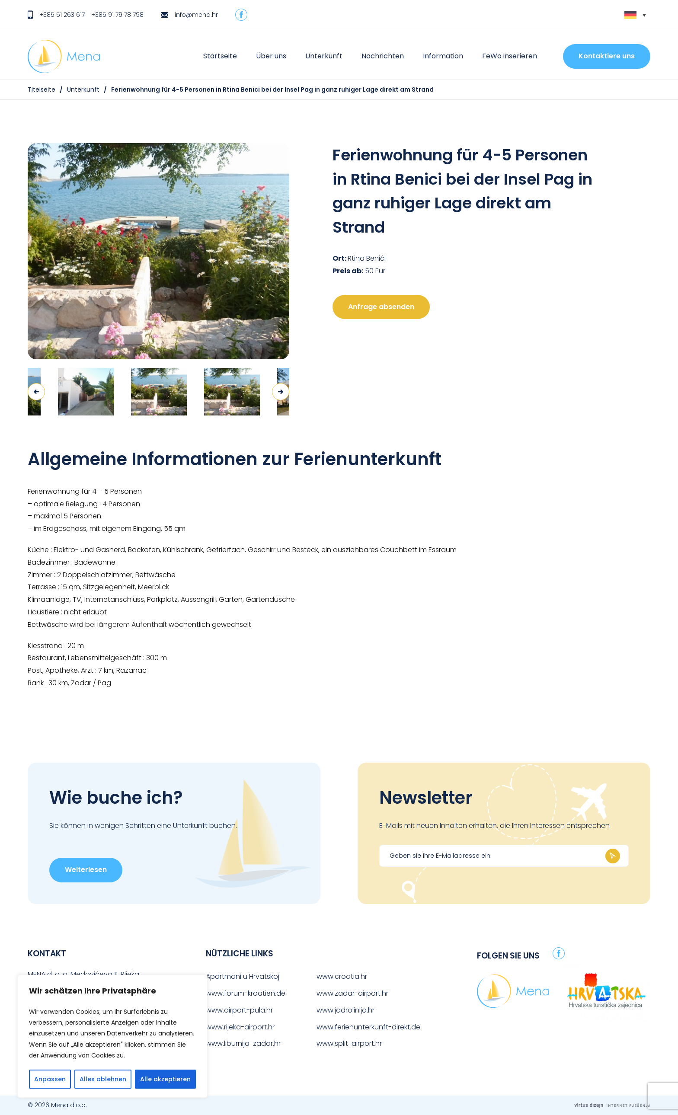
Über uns (271, 56)
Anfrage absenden (381, 307)
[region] (112, 1036)
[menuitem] (635, 15)
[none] (635, 15)
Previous (36, 391)
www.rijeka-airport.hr (240, 1027)
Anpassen (50, 1079)
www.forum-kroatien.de (245, 993)
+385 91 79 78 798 (117, 14)
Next (280, 391)
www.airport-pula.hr (239, 1010)
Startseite (220, 56)
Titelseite (41, 89)
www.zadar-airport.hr (352, 993)
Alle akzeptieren (165, 1079)
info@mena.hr (196, 14)
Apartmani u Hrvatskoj (242, 976)
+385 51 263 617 (62, 14)
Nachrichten (382, 56)
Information (443, 56)
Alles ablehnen (103, 1079)
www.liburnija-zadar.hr (243, 1043)
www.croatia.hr (342, 976)
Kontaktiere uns (607, 56)
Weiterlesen (86, 870)
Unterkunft (323, 56)
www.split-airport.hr (349, 1043)
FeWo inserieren (509, 56)
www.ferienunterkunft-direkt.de (368, 1027)
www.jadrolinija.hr (345, 1010)
